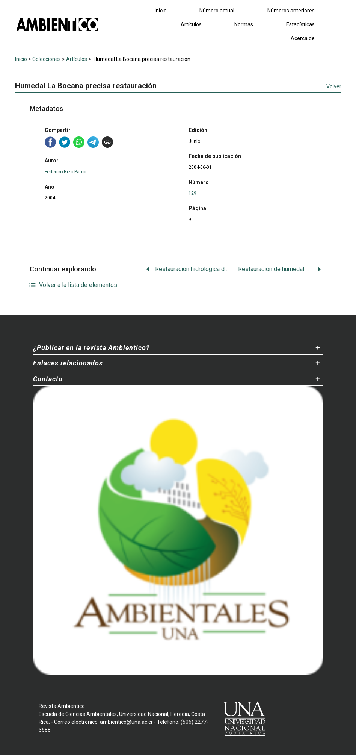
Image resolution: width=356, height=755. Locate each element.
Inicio (161, 11)
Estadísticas (300, 24)
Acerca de (303, 38)
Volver (333, 86)
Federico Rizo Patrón (66, 171)
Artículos (191, 24)
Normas (243, 24)
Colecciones (46, 59)
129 (192, 193)
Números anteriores (291, 11)
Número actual (216, 11)
